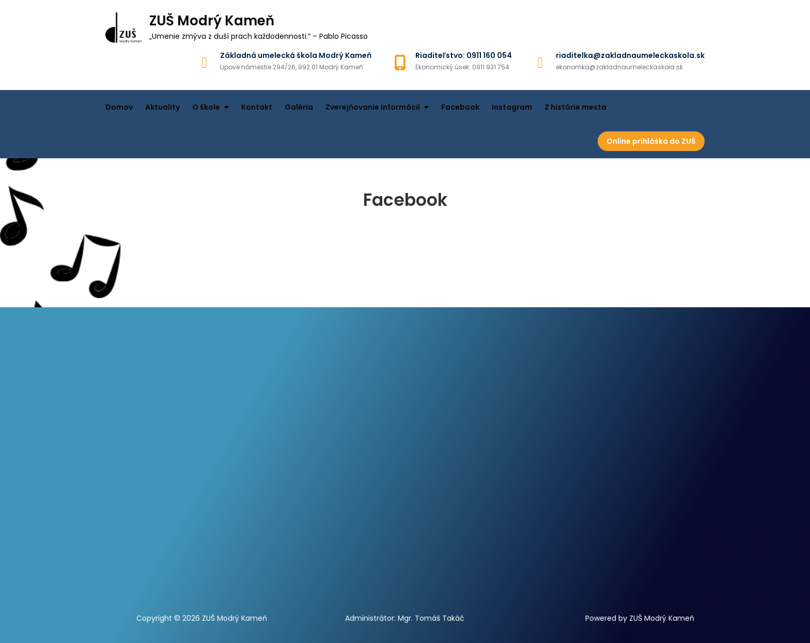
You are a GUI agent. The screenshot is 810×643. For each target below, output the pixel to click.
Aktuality (162, 107)
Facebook (460, 107)
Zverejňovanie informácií (372, 107)
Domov (119, 107)
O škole (206, 107)
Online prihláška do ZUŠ (651, 141)
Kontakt (256, 107)
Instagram (512, 107)
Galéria (299, 107)
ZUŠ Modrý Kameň (211, 20)
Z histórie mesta (575, 107)
